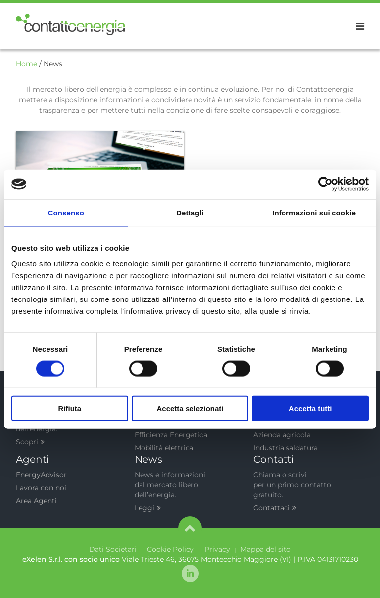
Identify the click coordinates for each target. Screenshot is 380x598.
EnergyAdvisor (41, 474)
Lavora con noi (41, 487)
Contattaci (274, 507)
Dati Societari (113, 549)
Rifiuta (69, 408)
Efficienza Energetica (171, 434)
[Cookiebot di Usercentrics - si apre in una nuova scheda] (325, 184)
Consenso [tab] (66, 213)
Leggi (148, 507)
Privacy (217, 549)
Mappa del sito (265, 549)
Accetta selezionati (189, 408)
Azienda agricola (282, 434)
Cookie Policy (170, 549)
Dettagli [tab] (190, 213)
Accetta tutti (310, 408)
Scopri (30, 441)
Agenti (32, 459)
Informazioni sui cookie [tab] (314, 213)
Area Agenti (36, 500)
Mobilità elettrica (164, 447)
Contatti (273, 459)
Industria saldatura (285, 447)
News (148, 459)
